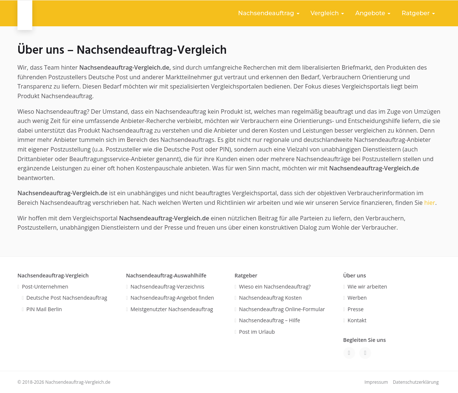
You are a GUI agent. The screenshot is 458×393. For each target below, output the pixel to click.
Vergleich (327, 13)
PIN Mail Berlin (44, 309)
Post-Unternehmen (45, 286)
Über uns (354, 275)
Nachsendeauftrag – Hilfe (269, 320)
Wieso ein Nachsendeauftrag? (275, 286)
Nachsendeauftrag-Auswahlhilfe (166, 275)
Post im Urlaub (257, 331)
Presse (356, 309)
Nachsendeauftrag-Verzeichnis (168, 286)
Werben (357, 297)
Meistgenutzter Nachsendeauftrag (172, 309)
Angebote (372, 13)
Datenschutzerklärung (416, 382)
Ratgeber (418, 13)
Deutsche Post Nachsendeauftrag (66, 297)
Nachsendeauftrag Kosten (270, 297)
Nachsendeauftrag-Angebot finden (172, 297)
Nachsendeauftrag (268, 13)
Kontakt (357, 320)
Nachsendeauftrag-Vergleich (53, 275)
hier (429, 203)
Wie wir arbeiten (367, 286)
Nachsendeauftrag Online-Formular (282, 309)
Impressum (376, 382)
